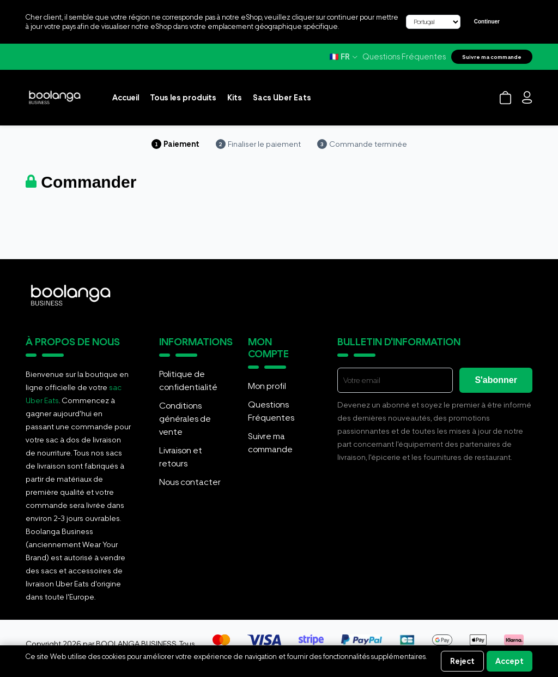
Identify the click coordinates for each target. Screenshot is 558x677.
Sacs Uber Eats (282, 97)
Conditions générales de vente (185, 418)
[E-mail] (395, 380)
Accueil (125, 97)
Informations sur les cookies (68, 666)
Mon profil (267, 386)
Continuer (487, 22)
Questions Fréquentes (404, 57)
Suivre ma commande (491, 56)
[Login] (527, 97)
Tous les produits (183, 97)
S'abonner (496, 380)
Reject (462, 661)
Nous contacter (190, 482)
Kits (234, 97)
